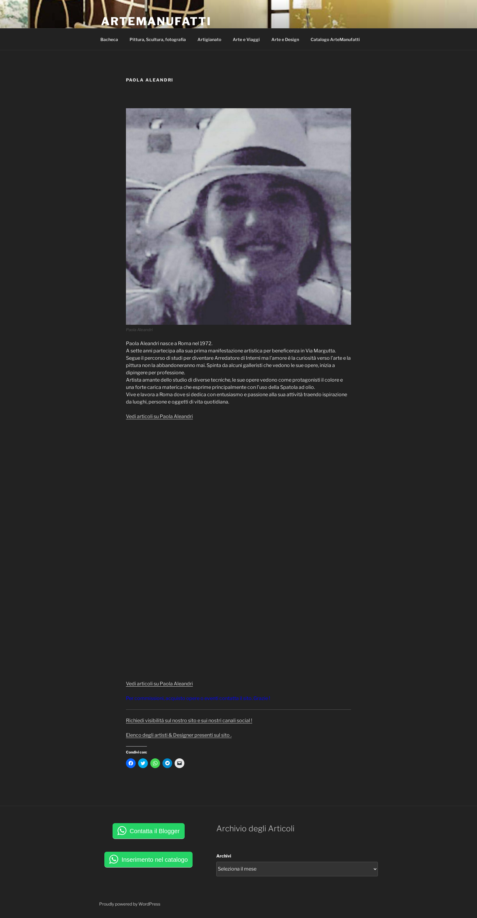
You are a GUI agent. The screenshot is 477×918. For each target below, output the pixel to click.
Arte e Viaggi (246, 39)
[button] (238, 216)
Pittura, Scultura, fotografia (158, 39)
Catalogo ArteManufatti (335, 39)
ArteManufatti (156, 21)
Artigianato (209, 39)
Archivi (223, 855)
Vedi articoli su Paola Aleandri (159, 416)
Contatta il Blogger (155, 831)
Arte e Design (285, 39)
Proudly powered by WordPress (129, 903)
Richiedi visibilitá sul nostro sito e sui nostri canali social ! (189, 720)
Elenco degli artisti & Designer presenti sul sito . (179, 735)
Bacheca (109, 39)
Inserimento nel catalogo (154, 859)
